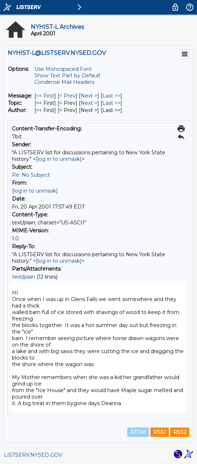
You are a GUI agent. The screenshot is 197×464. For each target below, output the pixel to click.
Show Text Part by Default (67, 75)
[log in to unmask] (59, 159)
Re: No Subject (31, 175)
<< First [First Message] (45, 96)
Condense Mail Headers (64, 82)
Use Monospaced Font (63, 69)
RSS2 (180, 432)
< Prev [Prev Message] (67, 96)
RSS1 (159, 432)
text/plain (23, 277)
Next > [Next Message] (89, 96)
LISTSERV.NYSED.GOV (33, 455)
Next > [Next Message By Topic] (89, 103)
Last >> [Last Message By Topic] (111, 103)
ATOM (138, 432)
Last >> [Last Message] (111, 96)
